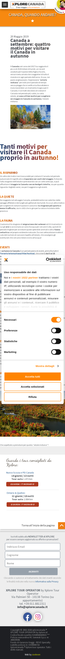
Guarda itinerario (21, 484)
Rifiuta (32, 396)
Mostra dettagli (45, 366)
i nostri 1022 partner (24, 277)
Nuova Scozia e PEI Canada (20, 472)
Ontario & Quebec (16, 492)
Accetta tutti (32, 376)
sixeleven (36, 654)
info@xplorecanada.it (32, 607)
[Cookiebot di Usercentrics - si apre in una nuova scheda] (46, 260)
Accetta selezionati (32, 386)
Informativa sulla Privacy (46, 581)
